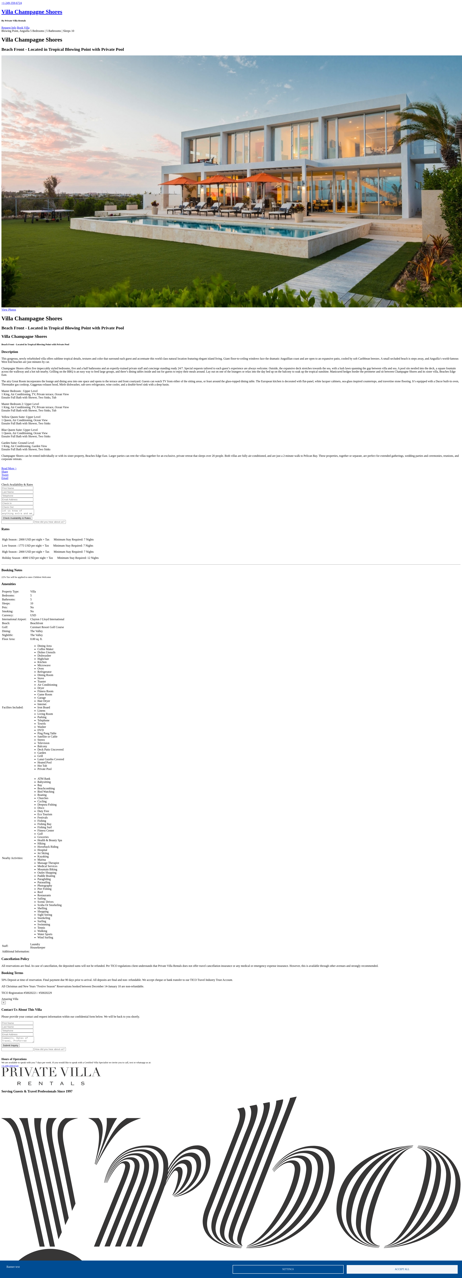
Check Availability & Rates (17, 519)
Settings (288, 1269)
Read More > (9, 468)
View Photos (8, 309)
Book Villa (23, 27)
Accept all (402, 1269)
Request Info (8, 27)
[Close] (3, 1004)
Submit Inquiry (10, 1047)
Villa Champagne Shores (31, 11)
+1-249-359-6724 (9, 1068)
